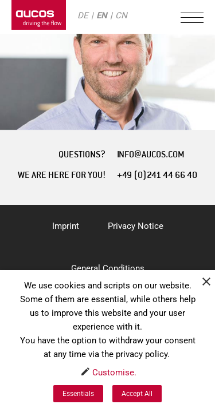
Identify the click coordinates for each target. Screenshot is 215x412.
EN (101, 15)
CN (121, 15)
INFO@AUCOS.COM (151, 154)
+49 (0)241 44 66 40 (157, 175)
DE (82, 15)
